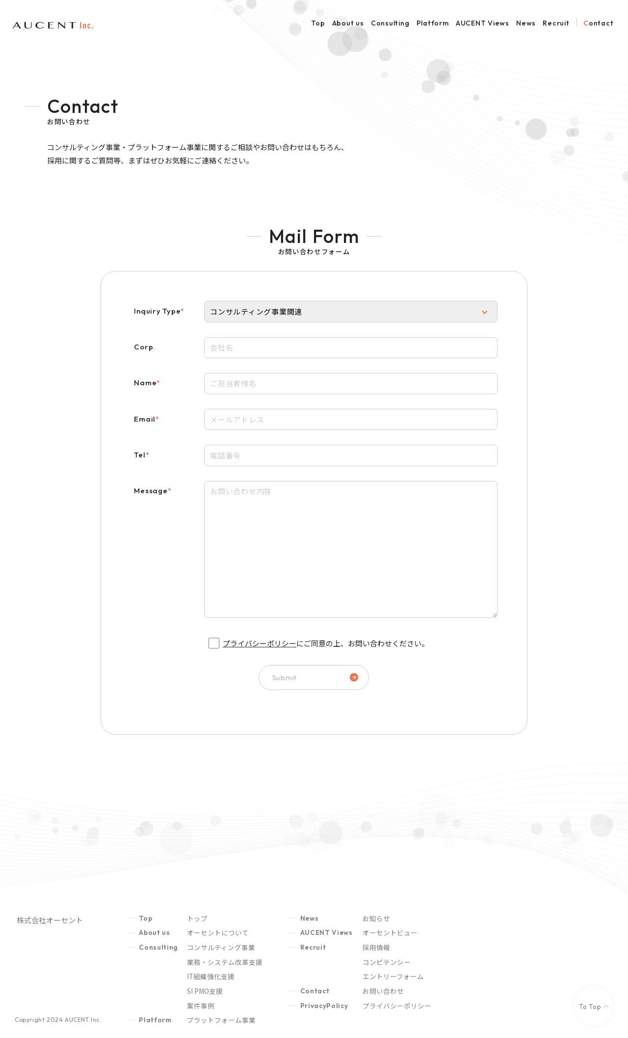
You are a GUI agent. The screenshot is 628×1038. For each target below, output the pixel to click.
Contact (598, 23)
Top (318, 23)
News (526, 23)
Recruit (556, 23)
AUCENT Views (482, 23)
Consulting (390, 23)
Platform (433, 23)
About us (348, 23)
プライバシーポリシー (259, 643)
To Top (590, 1013)
